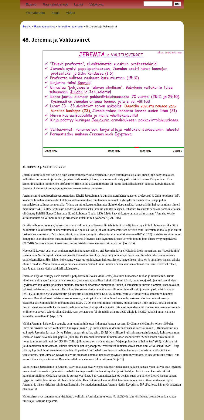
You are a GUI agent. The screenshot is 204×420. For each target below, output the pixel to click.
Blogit (55, 12)
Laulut (78, 4)
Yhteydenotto (35, 12)
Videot (70, 12)
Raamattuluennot (55, 4)
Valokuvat (96, 4)
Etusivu (31, 4)
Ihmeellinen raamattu (70, 26)
